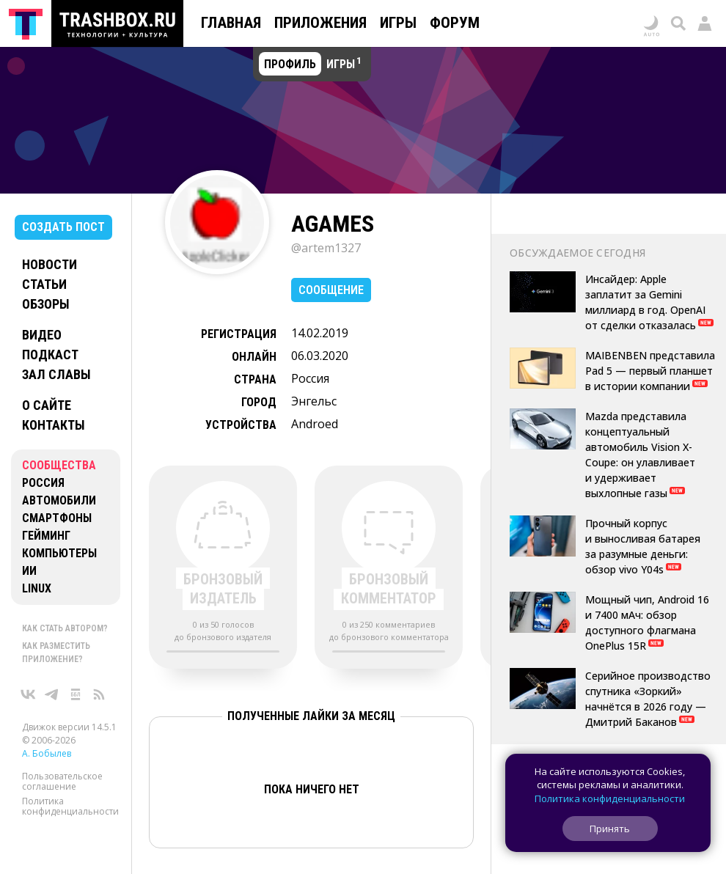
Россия (43, 483)
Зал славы (56, 374)
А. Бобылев (46, 753)
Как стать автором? (65, 628)
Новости (49, 264)
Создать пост (63, 227)
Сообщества (59, 465)
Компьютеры (59, 553)
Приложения (320, 23)
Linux (36, 588)
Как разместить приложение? (56, 652)
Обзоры (46, 304)
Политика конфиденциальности (70, 806)
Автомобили (59, 500)
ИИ (29, 571)
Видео (42, 334)
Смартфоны (57, 518)
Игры (398, 23)
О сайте (46, 405)
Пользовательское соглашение (62, 781)
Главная (231, 23)
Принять (610, 828)
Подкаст (50, 354)
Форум (455, 23)
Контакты (53, 425)
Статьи (44, 284)
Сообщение (331, 290)
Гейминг (46, 536)
